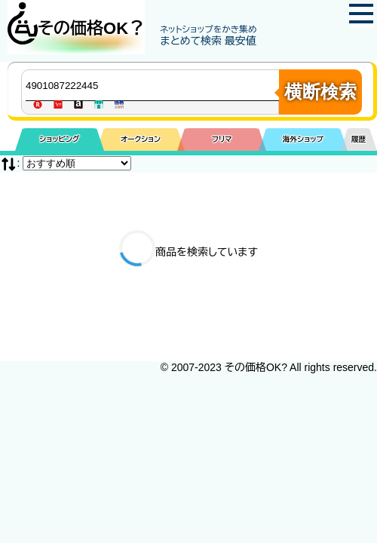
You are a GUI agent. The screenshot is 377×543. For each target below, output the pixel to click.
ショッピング (59, 139)
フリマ (222, 139)
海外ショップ (303, 139)
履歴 (358, 139)
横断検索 (320, 91)
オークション (141, 139)
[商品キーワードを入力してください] (154, 85)
